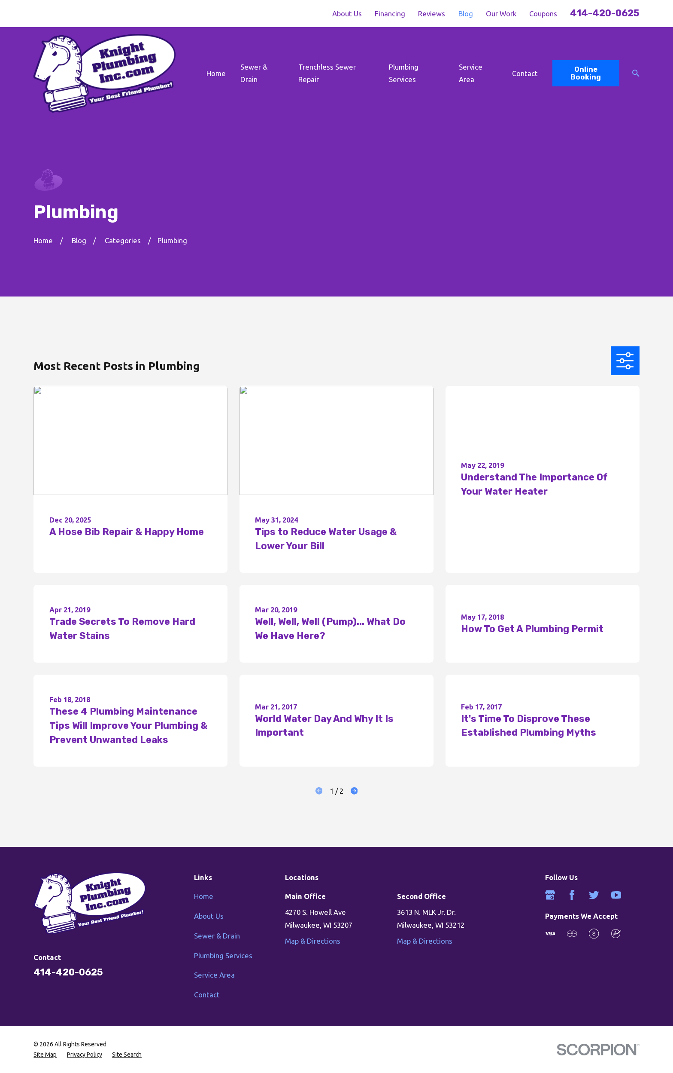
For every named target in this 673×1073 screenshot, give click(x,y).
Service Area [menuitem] (470, 73)
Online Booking (585, 73)
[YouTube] (616, 895)
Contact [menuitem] (525, 73)
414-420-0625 (605, 13)
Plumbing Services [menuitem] (403, 73)
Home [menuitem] (216, 73)
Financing (390, 13)
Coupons (543, 13)
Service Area (214, 975)
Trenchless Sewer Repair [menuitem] (327, 73)
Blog (465, 13)
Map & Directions (312, 941)
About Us (347, 13)
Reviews (431, 13)
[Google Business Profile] (550, 895)
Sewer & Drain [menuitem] (253, 73)
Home (203, 896)
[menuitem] (45, 1054)
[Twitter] (594, 895)
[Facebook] (572, 895)
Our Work (501, 13)
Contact (207, 994)
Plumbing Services (223, 955)
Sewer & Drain (217, 936)
